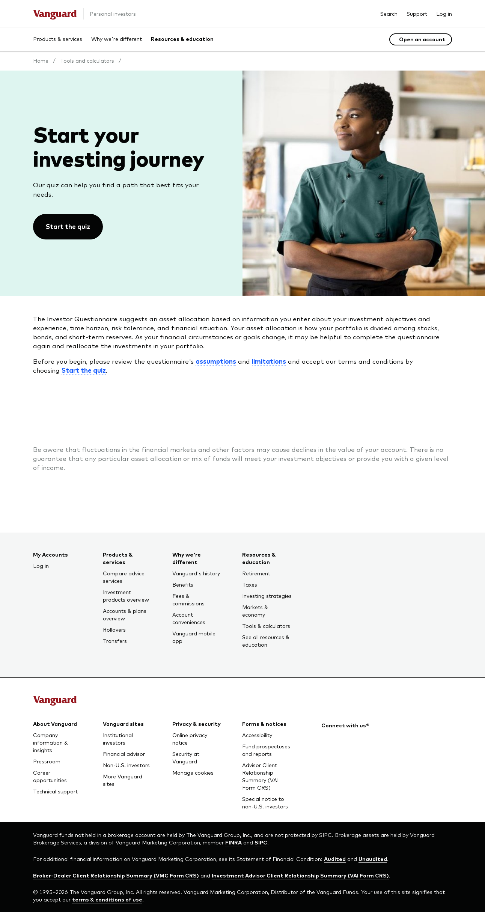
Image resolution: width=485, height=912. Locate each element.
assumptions (216, 361)
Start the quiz (84, 370)
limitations (269, 361)
